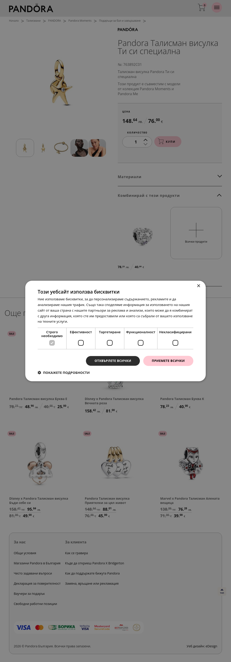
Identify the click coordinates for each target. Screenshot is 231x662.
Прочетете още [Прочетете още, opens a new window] (81, 321)
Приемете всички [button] (168, 361)
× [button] (198, 286)
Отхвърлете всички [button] (113, 361)
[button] (64, 372)
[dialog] (115, 331)
